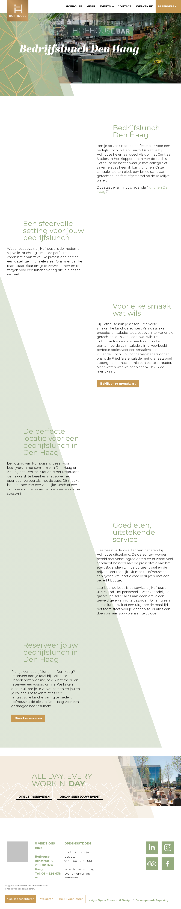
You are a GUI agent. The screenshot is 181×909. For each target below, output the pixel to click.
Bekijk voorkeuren (71, 898)
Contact (125, 6)
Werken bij (144, 6)
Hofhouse (74, 6)
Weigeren (46, 898)
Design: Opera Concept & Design (109, 900)
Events (105, 6)
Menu (91, 6)
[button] (113, 6)
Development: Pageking (152, 900)
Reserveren (167, 6)
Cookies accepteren (20, 898)
